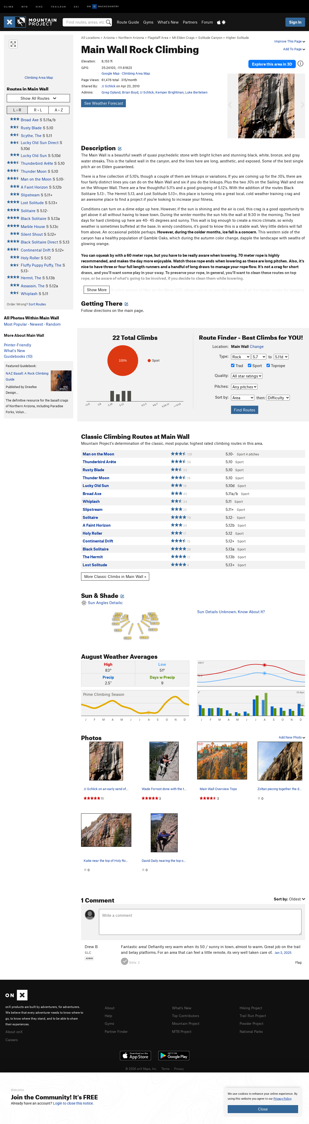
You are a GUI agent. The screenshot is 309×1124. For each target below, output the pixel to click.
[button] (232, 101)
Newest (36, 324)
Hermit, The (31, 277)
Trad (237, 361)
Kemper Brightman (169, 92)
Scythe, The (31, 135)
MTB (24, 6)
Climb (9, 6)
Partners (190, 22)
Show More (97, 285)
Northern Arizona (131, 37)
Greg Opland (111, 92)
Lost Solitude (32, 202)
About (110, 1002)
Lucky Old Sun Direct (40, 142)
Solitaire (28, 210)
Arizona (109, 37)
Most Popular (15, 324)
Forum (207, 22)
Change (257, 341)
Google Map (110, 73)
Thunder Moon (34, 171)
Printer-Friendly (17, 344)
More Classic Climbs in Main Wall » (115, 571)
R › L (38, 109)
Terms (165, 1063)
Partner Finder (117, 1025)
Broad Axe (30, 119)
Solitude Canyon (210, 37)
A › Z (59, 109)
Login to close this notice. (73, 1103)
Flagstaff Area (158, 37)
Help (109, 1010)
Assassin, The (33, 285)
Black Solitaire (33, 218)
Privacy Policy (282, 1098)
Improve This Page (289, 41)
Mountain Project (187, 1018)
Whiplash (29, 293)
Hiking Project (252, 1002)
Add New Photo (292, 732)
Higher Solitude (237, 37)
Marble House (33, 226)
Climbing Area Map (39, 77)
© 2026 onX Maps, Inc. (141, 1063)
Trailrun (58, 6)
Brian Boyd (130, 92)
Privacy (179, 1063)
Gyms (148, 22)
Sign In (295, 22)
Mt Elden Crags (183, 37)
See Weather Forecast (103, 103)
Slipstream (30, 194)
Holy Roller (30, 257)
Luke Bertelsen (196, 92)
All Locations (90, 37)
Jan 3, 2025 (283, 948)
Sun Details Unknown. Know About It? (231, 606)
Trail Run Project (254, 1010)
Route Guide (128, 22)
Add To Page (294, 49)
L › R (17, 109)
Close (263, 1109)
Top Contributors (187, 1010)
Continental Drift (36, 250)
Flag (298, 957)
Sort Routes (37, 304)
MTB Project (182, 1025)
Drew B (91, 941)
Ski (76, 6)
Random (53, 324)
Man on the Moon (36, 179)
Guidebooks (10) (18, 356)
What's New (168, 22)
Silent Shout (32, 234)
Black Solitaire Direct (39, 242)
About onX (14, 1026)
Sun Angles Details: (135, 615)
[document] (263, 1102)
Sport (255, 361)
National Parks (252, 1025)
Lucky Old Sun (34, 155)
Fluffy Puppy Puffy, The (41, 265)
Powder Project (253, 1018)
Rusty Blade (31, 127)
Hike (39, 6)
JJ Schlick (109, 86)
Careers (12, 1034)
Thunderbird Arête (37, 163)
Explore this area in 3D (272, 61)
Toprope (276, 361)
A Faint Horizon (34, 187)
